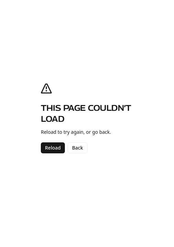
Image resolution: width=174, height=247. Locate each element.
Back (77, 147)
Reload (53, 147)
